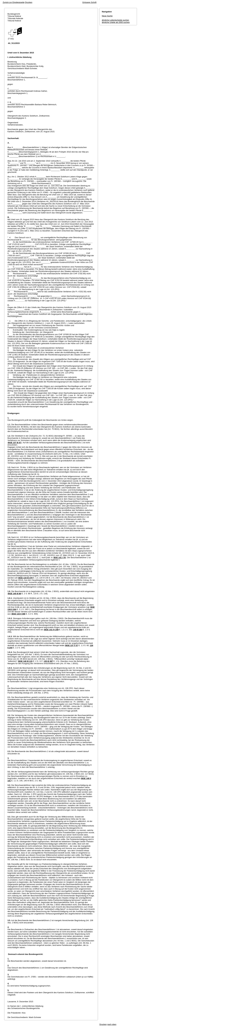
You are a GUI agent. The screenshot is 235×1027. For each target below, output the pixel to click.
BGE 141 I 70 (59, 557)
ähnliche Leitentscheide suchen (115, 20)
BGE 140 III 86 (14, 593)
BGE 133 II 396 (18, 614)
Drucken (28, 2)
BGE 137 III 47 (14, 442)
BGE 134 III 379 (26, 578)
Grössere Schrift (89, 2)
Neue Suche (107, 16)
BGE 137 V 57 (71, 645)
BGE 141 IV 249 (51, 630)
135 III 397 (48, 661)
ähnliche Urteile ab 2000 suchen (116, 22)
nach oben (111, 1024)
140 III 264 (77, 630)
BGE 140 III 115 (25, 661)
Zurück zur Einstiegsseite (13, 2)
